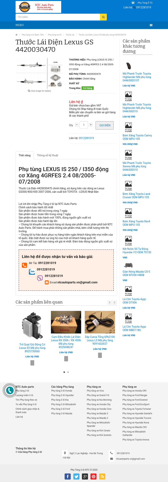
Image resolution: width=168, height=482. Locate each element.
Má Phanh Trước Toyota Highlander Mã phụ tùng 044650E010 (137, 108)
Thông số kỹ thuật (47, 155)
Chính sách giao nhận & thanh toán (27, 411)
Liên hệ (19, 417)
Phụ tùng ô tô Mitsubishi (63, 404)
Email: (51, 282)
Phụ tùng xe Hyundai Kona (136, 422)
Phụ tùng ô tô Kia (60, 400)
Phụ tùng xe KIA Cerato (98, 430)
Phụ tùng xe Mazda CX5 (135, 427)
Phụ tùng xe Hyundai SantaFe (137, 413)
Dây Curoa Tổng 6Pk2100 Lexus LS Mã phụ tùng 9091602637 (100, 340)
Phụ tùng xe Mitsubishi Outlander (134, 433)
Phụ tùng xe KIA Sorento (99, 435)
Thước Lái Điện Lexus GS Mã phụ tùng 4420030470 (102, 35)
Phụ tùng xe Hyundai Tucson (137, 418)
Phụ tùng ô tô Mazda (61, 413)
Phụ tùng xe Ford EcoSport (136, 404)
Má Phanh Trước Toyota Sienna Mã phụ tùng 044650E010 (137, 166)
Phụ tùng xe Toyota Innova (136, 439)
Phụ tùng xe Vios (95, 390)
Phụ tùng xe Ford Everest (135, 400)
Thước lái (70, 35)
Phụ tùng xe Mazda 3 (97, 413)
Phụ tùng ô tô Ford (60, 409)
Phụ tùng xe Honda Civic (99, 409)
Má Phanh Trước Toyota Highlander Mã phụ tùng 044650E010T (137, 77)
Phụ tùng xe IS (54, 35)
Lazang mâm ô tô (24, 395)
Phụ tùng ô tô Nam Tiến (33, 35)
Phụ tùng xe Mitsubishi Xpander (98, 424)
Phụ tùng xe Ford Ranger (135, 395)
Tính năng (25, 155)
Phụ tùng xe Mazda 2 (97, 418)
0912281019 (143, 7)
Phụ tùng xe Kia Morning (99, 400)
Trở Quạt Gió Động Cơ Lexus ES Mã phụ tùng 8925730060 (32, 348)
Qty (71, 125)
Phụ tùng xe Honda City (98, 404)
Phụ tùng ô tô (145, 3)
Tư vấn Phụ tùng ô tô (26, 404)
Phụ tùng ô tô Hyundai (62, 395)
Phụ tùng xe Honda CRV (135, 390)
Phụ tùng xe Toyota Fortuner (137, 409)
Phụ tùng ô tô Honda (61, 390)
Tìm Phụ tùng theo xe (26, 400)
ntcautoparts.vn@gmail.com (130, 459)
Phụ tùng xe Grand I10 (98, 395)
